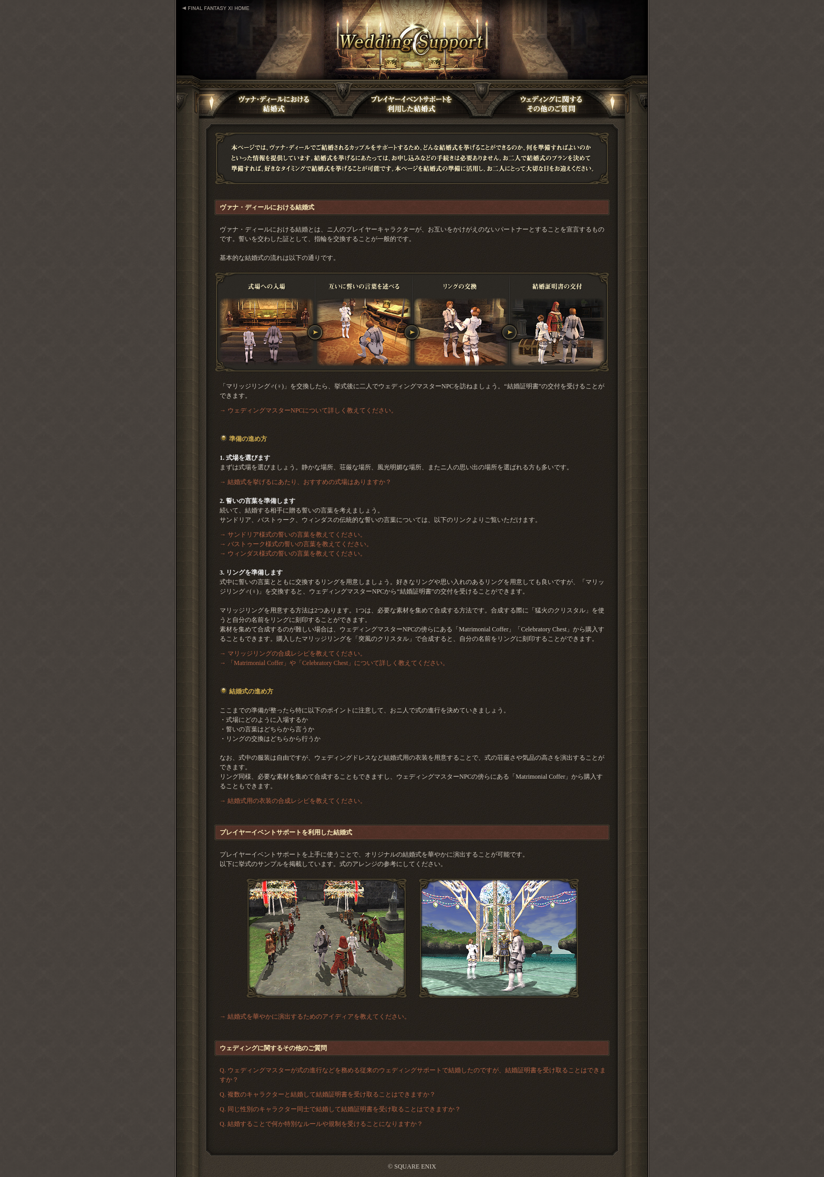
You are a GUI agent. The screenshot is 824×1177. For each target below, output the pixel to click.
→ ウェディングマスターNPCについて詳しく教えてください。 (308, 410)
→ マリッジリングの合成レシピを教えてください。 (293, 653)
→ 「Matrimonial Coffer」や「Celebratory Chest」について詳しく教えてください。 (334, 663)
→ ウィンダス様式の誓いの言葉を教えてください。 (293, 553)
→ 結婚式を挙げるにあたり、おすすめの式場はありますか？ (306, 482)
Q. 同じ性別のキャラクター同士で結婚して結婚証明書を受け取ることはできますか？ (340, 1109)
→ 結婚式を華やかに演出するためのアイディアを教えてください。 (315, 1016)
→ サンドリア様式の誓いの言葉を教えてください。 (293, 534)
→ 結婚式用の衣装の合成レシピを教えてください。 (293, 800)
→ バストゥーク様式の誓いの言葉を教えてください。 (296, 544)
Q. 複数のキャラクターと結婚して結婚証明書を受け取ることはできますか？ (328, 1094)
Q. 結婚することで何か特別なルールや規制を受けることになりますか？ (321, 1124)
